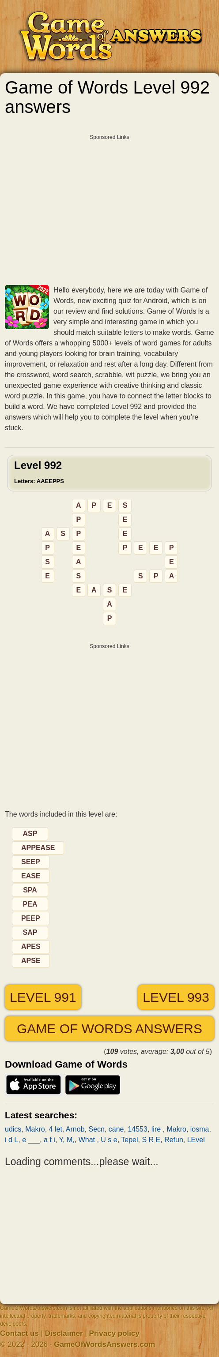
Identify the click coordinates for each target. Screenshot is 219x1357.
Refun (173, 1139)
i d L (11, 1139)
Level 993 (176, 997)
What (88, 1139)
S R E (151, 1139)
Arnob (75, 1129)
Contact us (19, 1333)
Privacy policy (114, 1333)
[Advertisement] (109, 206)
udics (13, 1129)
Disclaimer (64, 1333)
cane (116, 1129)
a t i (49, 1139)
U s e (109, 1139)
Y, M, (66, 1139)
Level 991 (43, 997)
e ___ (31, 1139)
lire (157, 1129)
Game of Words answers (109, 1028)
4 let (55, 1129)
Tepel (129, 1139)
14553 (137, 1129)
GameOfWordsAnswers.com (104, 1344)
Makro (35, 1129)
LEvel (196, 1139)
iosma (199, 1129)
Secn (96, 1129)
